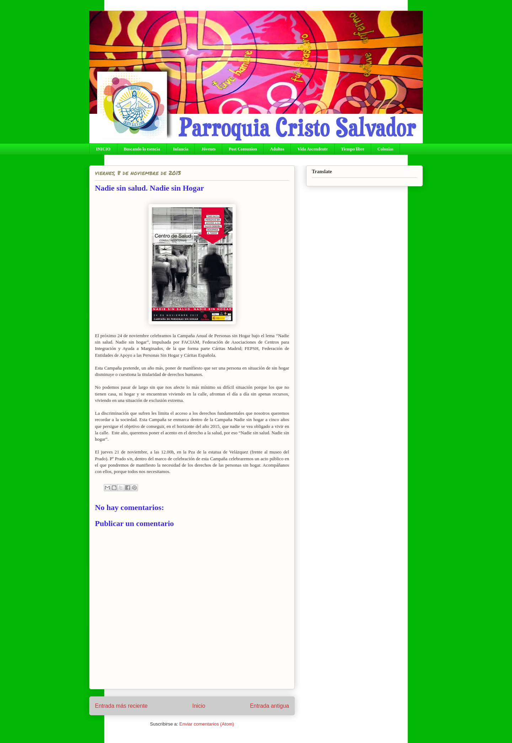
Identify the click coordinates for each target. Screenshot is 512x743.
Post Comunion (243, 149)
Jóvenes (208, 149)
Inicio (198, 706)
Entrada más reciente (121, 706)
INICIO (103, 149)
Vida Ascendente (312, 149)
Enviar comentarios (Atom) (206, 724)
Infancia (180, 149)
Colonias (386, 149)
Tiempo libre (352, 149)
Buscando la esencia (142, 149)
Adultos (277, 149)
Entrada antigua (269, 706)
